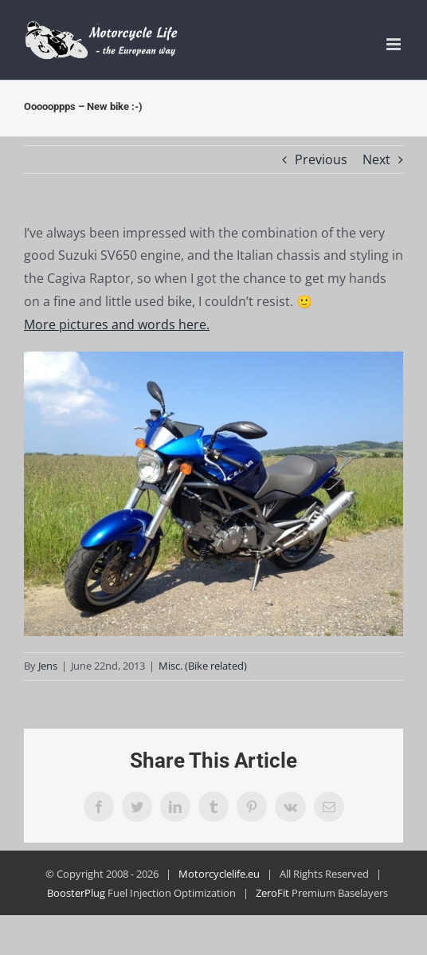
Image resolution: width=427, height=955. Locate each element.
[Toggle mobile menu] (394, 44)
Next (376, 159)
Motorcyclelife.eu (219, 874)
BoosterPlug (76, 893)
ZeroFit (272, 893)
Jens (47, 665)
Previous (321, 159)
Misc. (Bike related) (203, 665)
